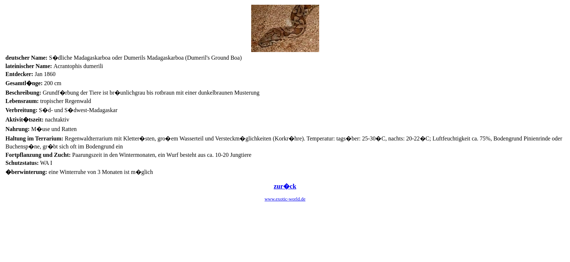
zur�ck (285, 186)
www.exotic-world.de (285, 199)
